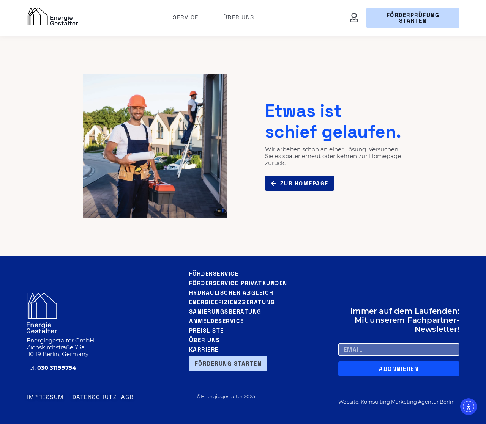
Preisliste (206, 330)
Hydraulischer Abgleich (231, 292)
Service (187, 17)
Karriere (204, 349)
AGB (127, 396)
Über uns (238, 17)
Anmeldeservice (216, 321)
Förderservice (214, 273)
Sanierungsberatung (225, 311)
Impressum (45, 396)
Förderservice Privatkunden (238, 283)
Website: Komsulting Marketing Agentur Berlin (396, 402)
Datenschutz (94, 396)
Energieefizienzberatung (232, 302)
